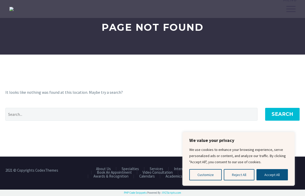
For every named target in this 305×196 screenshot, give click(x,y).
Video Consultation (158, 172)
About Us (103, 169)
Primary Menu (291, 9)
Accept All (272, 174)
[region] (238, 159)
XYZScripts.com (171, 192)
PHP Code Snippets (135, 192)
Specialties (130, 169)
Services (156, 169)
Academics (174, 176)
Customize (205, 174)
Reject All (239, 174)
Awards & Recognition (110, 176)
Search (282, 114)
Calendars (147, 176)
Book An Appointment (114, 172)
